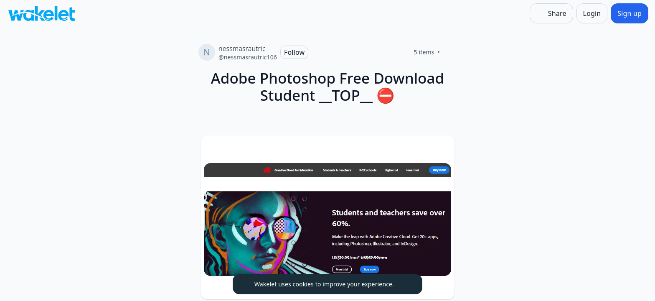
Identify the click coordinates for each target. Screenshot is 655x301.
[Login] (592, 13)
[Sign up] (629, 13)
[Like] (450, 52)
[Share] (551, 13)
